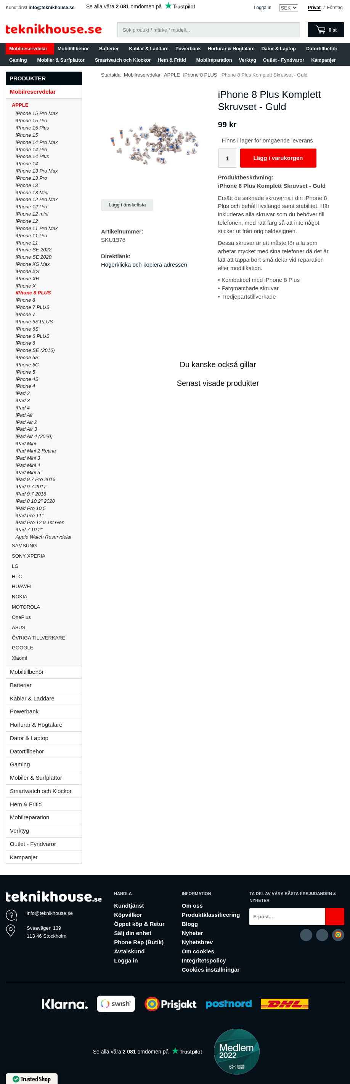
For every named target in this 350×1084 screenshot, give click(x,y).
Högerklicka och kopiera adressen (144, 264)
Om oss (192, 905)
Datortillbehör (323, 48)
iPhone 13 (27, 185)
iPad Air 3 (26, 429)
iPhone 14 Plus (32, 156)
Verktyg (247, 60)
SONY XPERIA (47, 556)
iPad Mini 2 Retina (36, 451)
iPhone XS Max (33, 264)
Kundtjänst (129, 905)
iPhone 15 (27, 135)
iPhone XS (27, 271)
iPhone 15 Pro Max (37, 113)
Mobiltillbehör (75, 48)
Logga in (262, 7)
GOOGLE (47, 648)
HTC (47, 576)
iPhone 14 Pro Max (37, 142)
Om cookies (198, 951)
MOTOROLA (47, 607)
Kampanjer (323, 60)
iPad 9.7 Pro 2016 (35, 479)
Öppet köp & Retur (139, 924)
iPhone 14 (27, 163)
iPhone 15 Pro (31, 120)
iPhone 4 (25, 386)
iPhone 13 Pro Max (37, 171)
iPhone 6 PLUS (33, 336)
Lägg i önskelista (127, 205)
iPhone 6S (27, 329)
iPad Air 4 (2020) (34, 436)
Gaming (20, 60)
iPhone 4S (27, 379)
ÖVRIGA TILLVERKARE (47, 638)
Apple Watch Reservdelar (44, 537)
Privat (314, 7)
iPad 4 (23, 408)
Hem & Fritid (173, 60)
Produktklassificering (211, 914)
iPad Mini (26, 443)
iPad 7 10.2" (29, 529)
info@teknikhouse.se (51, 7)
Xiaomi (19, 658)
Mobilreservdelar (30, 48)
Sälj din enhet (132, 933)
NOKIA (47, 597)
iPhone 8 (25, 300)
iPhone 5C (27, 365)
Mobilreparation (214, 60)
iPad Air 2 (26, 422)
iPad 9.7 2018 (31, 494)
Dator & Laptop (280, 48)
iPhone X (26, 286)
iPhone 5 (25, 372)
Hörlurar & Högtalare (231, 48)
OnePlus (47, 617)
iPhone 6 (25, 343)
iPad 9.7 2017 (31, 486)
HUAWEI (47, 586)
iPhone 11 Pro (31, 235)
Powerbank (188, 48)
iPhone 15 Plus (32, 128)
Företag (335, 7)
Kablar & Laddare (149, 48)
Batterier (110, 48)
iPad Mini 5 (28, 472)
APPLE (47, 105)
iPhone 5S (27, 357)
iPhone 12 (27, 221)
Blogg (190, 924)
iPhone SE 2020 (33, 257)
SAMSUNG (47, 545)
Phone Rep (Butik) (139, 942)
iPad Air (24, 415)
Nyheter (192, 933)
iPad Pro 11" (29, 515)
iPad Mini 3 (28, 458)
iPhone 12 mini (32, 214)
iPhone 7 (25, 314)
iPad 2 (23, 393)
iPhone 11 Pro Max (37, 228)
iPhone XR (27, 278)
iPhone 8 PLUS (33, 293)
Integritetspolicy (204, 960)
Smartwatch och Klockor (123, 60)
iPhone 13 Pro (31, 178)
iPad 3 (23, 400)
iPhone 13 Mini (32, 192)
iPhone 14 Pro (31, 149)
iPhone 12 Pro (31, 206)
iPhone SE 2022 (33, 250)
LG (47, 566)
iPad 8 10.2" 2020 (35, 501)
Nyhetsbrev (197, 942)
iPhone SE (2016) (35, 350)
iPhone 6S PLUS (34, 322)
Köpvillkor (128, 914)
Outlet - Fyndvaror (283, 60)
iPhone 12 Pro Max (37, 199)
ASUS (47, 627)
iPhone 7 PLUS (33, 307)
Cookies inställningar (211, 969)
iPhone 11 (27, 243)
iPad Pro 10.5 (31, 508)
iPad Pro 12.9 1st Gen (40, 522)
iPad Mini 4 (28, 465)
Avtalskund (129, 951)
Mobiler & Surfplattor (62, 60)
